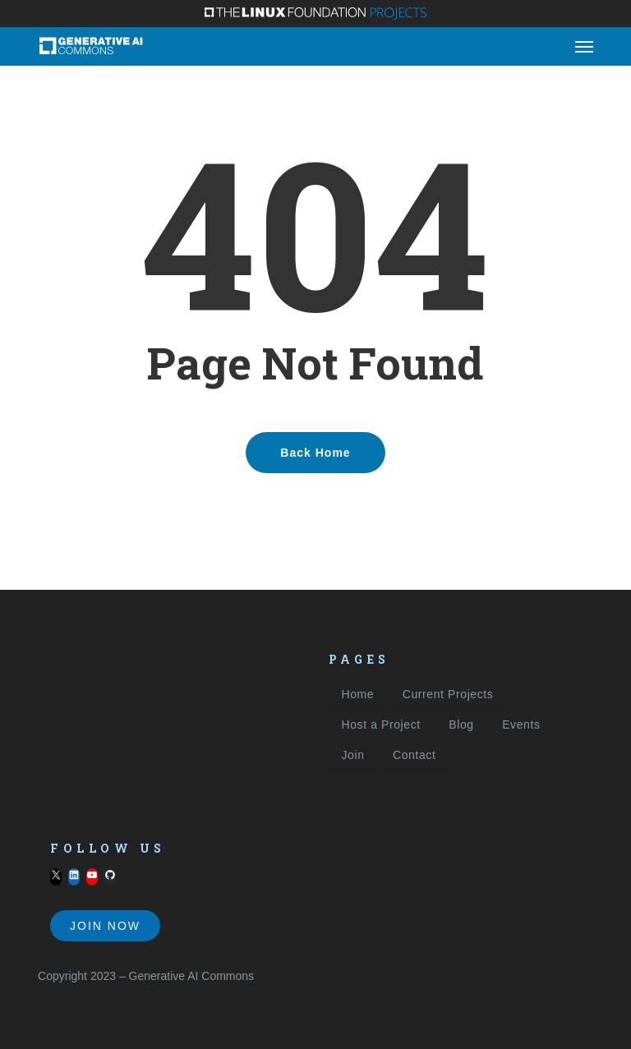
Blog (461, 724)
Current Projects (448, 694)
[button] (584, 46)
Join (352, 754)
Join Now (105, 925)
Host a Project (380, 724)
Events (521, 724)
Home (357, 694)
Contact (414, 754)
